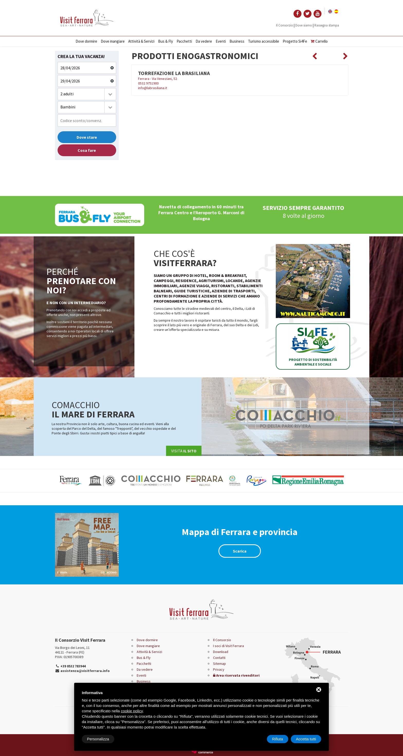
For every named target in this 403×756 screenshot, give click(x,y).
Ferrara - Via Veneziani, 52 (157, 78)
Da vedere (204, 41)
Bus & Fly (165, 41)
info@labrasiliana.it (152, 88)
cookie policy (132, 711)
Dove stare (87, 137)
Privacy (218, 669)
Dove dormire (86, 41)
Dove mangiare (113, 41)
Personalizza (98, 739)
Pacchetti (184, 41)
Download (220, 651)
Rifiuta (277, 739)
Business (237, 41)
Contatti (219, 657)
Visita (183, 450)
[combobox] (87, 94)
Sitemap (219, 663)
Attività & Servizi (141, 41)
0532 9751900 (148, 83)
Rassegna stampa (326, 25)
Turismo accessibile (263, 41)
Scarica (239, 551)
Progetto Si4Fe (295, 41)
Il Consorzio (284, 25)
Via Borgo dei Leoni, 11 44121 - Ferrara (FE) (72, 650)
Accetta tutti (306, 739)
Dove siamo (303, 25)
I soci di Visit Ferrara (228, 645)
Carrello (319, 41)
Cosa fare (87, 150)
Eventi (221, 41)
